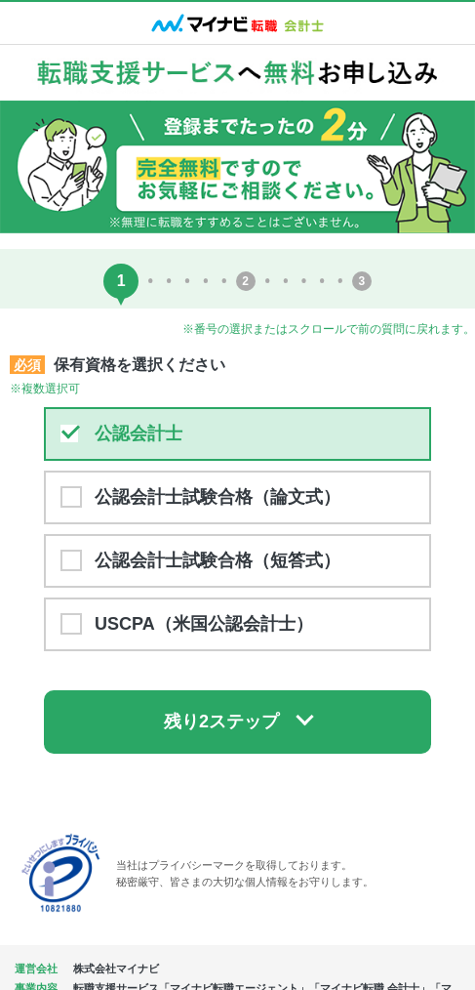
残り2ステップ (221, 721)
